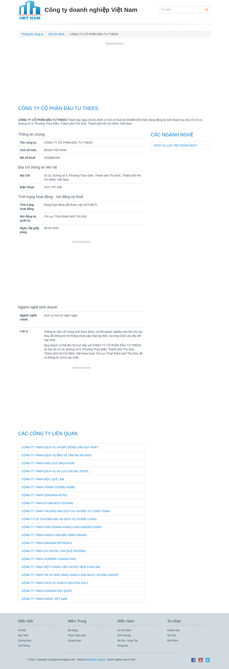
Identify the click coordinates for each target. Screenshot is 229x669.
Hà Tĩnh (171, 635)
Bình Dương (124, 635)
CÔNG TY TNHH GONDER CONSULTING (49, 559)
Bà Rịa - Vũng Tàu (128, 640)
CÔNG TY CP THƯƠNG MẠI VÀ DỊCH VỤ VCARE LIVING (59, 519)
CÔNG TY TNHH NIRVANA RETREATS (47, 543)
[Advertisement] (114, 74)
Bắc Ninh (23, 635)
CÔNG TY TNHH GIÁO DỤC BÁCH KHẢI (48, 463)
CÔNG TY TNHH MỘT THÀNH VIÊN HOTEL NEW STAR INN (61, 567)
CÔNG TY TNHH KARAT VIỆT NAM (44, 598)
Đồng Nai (123, 645)
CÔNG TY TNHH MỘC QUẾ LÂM (43, 479)
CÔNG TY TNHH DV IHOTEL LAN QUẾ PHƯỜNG (54, 551)
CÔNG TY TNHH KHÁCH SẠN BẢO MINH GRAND (54, 535)
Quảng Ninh (24, 640)
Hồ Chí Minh (124, 630)
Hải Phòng (24, 645)
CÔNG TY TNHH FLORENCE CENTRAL (48, 503)
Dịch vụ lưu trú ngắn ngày (175, 145)
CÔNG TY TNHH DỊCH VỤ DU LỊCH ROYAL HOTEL (55, 471)
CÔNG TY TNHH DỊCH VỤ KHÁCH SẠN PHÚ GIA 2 (55, 583)
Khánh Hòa (173, 630)
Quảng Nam (74, 640)
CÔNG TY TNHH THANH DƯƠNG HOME (48, 487)
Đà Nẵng (73, 630)
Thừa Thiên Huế (77, 635)
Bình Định (172, 640)
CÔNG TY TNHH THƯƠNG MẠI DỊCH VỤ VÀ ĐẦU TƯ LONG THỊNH (66, 511)
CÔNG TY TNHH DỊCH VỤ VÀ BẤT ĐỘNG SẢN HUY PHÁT (60, 447)
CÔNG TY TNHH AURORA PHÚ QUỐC (47, 591)
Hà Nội (22, 630)
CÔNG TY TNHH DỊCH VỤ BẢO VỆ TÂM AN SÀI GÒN (56, 455)
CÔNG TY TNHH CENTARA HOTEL (45, 495)
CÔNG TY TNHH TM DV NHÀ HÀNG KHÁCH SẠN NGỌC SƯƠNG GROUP (70, 575)
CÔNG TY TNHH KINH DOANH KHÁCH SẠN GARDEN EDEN (61, 527)
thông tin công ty (96, 659)
